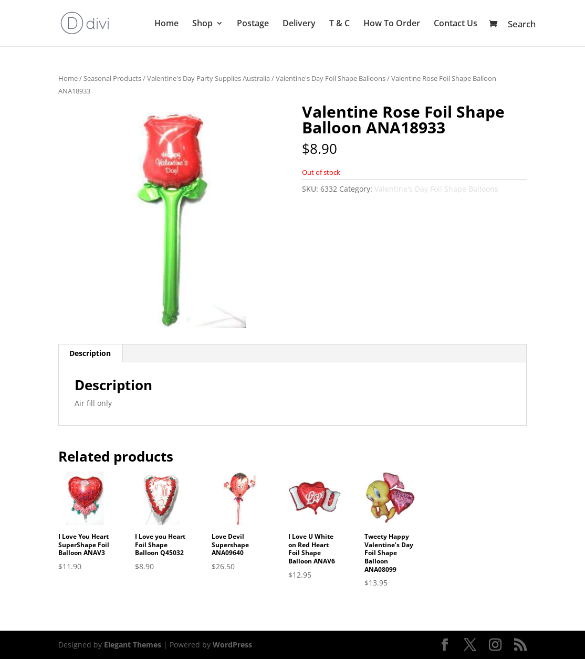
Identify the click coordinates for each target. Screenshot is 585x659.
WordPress (232, 645)
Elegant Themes (132, 645)
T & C (339, 24)
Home (166, 24)
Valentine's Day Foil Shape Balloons (330, 78)
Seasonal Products (112, 78)
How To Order (391, 24)
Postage (253, 24)
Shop (202, 24)
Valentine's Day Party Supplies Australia (208, 78)
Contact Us (455, 24)
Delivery (299, 24)
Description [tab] (90, 353)
